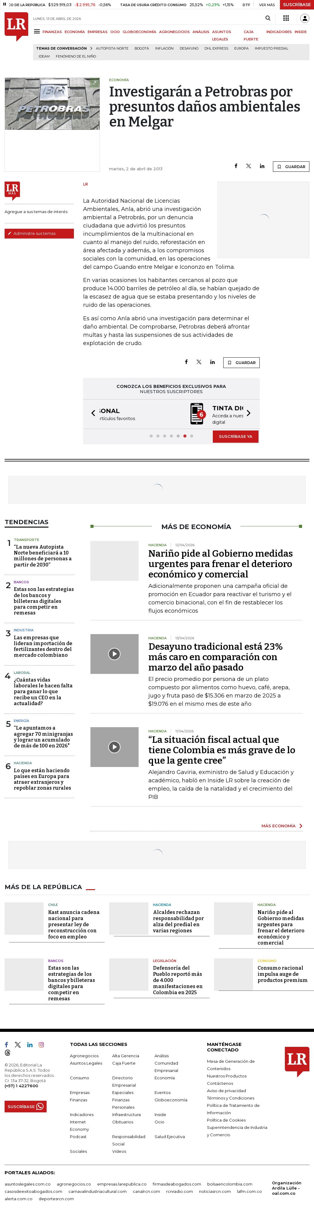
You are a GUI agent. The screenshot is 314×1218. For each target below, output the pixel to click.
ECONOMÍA (75, 32)
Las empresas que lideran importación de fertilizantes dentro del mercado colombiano (43, 646)
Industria (23, 629)
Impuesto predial (271, 49)
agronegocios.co (74, 1183)
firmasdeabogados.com (177, 1183)
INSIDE (301, 32)
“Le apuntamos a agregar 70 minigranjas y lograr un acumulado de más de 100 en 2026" (43, 736)
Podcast (78, 1135)
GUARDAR (291, 166)
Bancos (21, 581)
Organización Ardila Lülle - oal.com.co (286, 1187)
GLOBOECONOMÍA (139, 32)
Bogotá (142, 49)
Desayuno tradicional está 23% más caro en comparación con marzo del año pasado (215, 656)
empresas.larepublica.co (122, 1183)
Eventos (162, 1091)
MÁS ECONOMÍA (279, 825)
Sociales (78, 1150)
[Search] (268, 18)
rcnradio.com (179, 1190)
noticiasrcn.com (215, 1190)
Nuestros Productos (227, 1075)
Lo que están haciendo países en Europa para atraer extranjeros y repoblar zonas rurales (42, 779)
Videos (119, 1150)
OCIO (115, 32)
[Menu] (38, 31)
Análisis (162, 1055)
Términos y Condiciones (230, 1097)
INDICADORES (279, 32)
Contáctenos (220, 1082)
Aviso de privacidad (226, 1090)
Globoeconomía (171, 1099)
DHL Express (216, 49)
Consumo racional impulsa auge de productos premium (283, 973)
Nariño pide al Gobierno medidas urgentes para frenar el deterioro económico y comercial (220, 563)
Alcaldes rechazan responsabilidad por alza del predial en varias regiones (178, 921)
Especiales (122, 1091)
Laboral (22, 672)
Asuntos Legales (86, 1062)
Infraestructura (126, 1113)
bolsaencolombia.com (229, 1183)
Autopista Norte (112, 49)
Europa (241, 49)
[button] (91, 414)
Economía (165, 1077)
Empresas (80, 1091)
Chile (53, 904)
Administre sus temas (32, 233)
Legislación (164, 960)
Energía (21, 720)
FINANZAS (52, 32)
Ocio (159, 1121)
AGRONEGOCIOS (174, 32)
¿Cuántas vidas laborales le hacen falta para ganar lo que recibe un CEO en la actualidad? (43, 691)
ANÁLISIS (201, 32)
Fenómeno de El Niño (76, 56)
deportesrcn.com (56, 1198)
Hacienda (23, 762)
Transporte (26, 539)
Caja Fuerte (124, 1062)
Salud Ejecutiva (170, 1135)
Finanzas (78, 1099)
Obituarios (122, 1121)
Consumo (267, 960)
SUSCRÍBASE (297, 4)
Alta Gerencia (125, 1055)
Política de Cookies (226, 1119)
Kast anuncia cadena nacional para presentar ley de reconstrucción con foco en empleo (74, 924)
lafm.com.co (249, 1190)
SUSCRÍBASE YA (235, 435)
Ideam (44, 56)
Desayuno (189, 49)
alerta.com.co (19, 1198)
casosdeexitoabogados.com (33, 1190)
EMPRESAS (98, 32)
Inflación (164, 49)
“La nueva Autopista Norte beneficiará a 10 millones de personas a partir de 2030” (43, 555)
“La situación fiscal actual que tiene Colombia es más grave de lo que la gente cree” (221, 749)
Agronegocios (84, 1055)
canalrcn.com (146, 1190)
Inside (160, 1113)
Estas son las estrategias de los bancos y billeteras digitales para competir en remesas (44, 600)
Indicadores (82, 1113)
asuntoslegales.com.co (28, 1183)
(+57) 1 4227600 (21, 1085)
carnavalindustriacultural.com (97, 1190)
